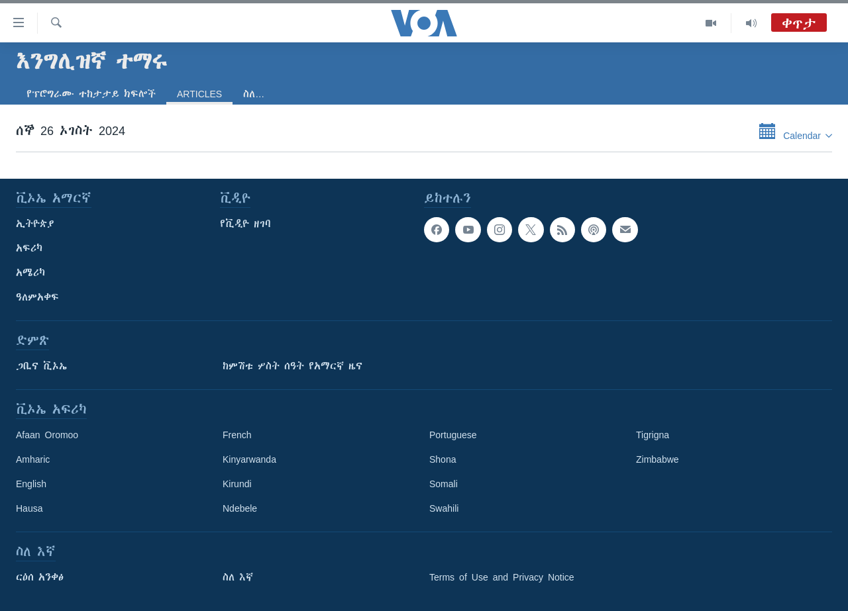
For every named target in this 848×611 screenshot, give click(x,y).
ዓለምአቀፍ (37, 297)
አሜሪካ (30, 273)
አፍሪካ (29, 248)
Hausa (29, 508)
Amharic (33, 459)
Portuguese (453, 435)
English (31, 484)
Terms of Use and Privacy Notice (501, 577)
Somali (443, 484)
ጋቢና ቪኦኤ (41, 366)
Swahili (443, 508)
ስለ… (253, 94)
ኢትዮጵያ (35, 224)
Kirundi (237, 484)
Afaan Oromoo (47, 435)
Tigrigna (652, 435)
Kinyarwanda (249, 459)
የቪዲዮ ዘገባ (245, 224)
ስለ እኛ (238, 577)
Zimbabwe (657, 459)
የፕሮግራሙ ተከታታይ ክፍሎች (91, 94)
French (237, 435)
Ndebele (240, 508)
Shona (442, 459)
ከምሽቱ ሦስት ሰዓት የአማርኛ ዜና (292, 366)
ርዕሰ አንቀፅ (40, 577)
